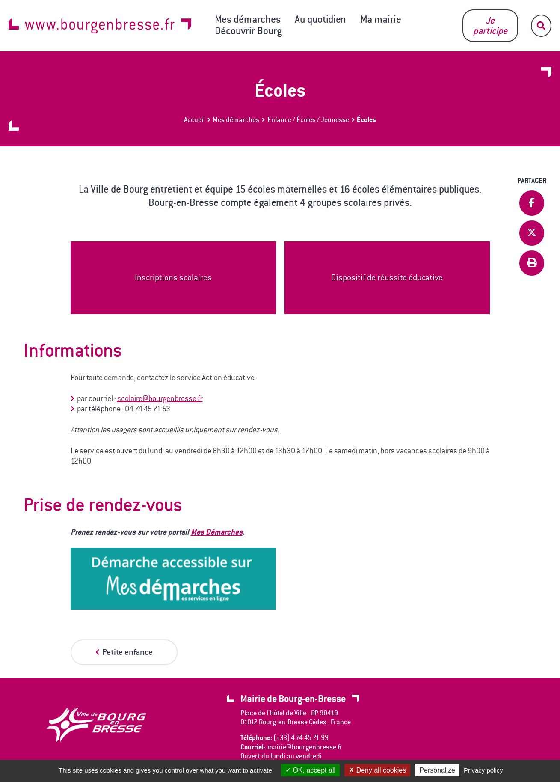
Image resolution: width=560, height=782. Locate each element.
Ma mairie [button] (380, 19)
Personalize (437, 770)
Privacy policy (483, 770)
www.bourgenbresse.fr (100, 25)
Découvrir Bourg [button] (248, 30)
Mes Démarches (217, 532)
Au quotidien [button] (320, 19)
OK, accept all (310, 770)
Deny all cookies (377, 770)
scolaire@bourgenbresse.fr (160, 398)
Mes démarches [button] (248, 19)
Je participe (490, 25)
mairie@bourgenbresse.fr (304, 747)
